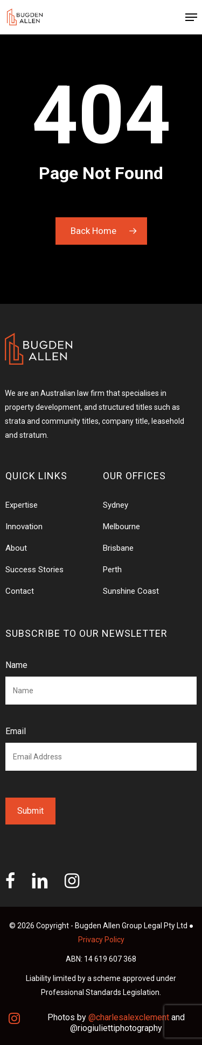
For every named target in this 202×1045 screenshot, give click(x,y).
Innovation (24, 526)
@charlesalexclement (128, 1017)
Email (15, 731)
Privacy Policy (101, 939)
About (16, 548)
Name (16, 665)
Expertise (21, 505)
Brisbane (118, 548)
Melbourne (121, 526)
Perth (112, 569)
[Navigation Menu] (191, 17)
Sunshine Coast (131, 591)
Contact (19, 591)
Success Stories (34, 569)
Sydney (115, 505)
